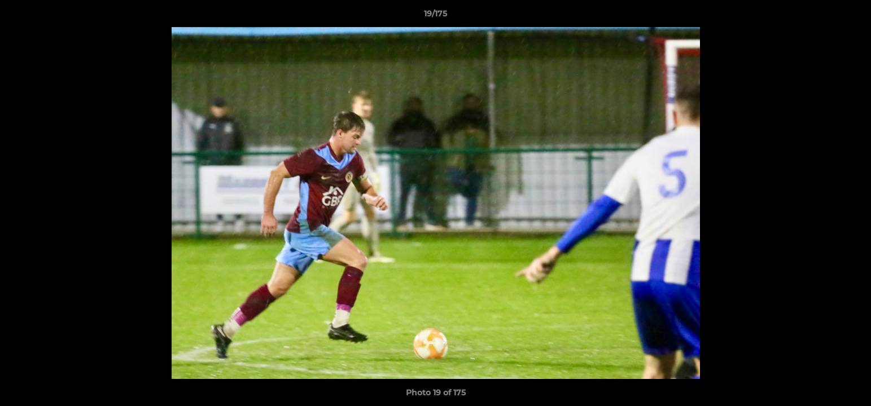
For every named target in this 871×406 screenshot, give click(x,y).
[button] (850, 16)
